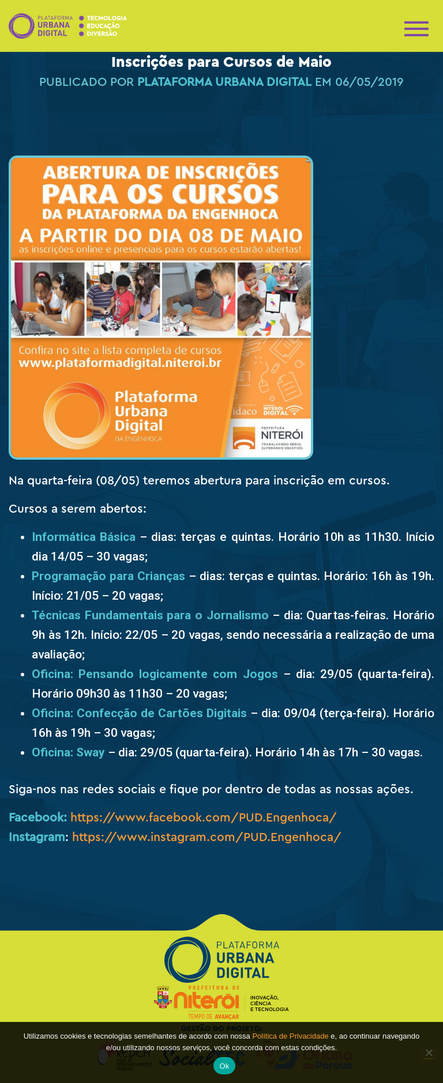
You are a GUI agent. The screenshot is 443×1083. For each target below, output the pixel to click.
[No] (428, 1052)
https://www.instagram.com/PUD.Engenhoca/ (206, 837)
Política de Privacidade (290, 1036)
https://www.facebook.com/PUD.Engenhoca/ (203, 818)
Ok (224, 1066)
